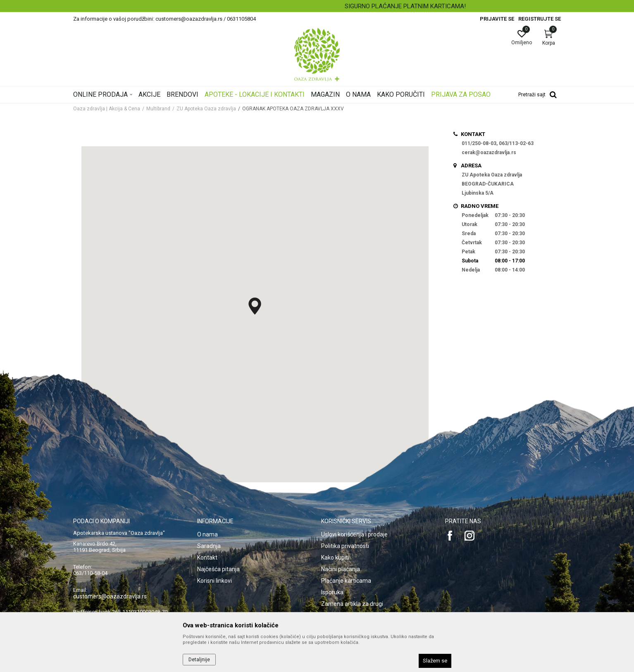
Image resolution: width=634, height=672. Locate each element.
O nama (207, 534)
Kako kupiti (335, 557)
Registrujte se (539, 19)
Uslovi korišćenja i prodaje (354, 534)
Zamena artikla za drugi (352, 604)
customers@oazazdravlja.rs (110, 596)
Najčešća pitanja (218, 569)
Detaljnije (199, 659)
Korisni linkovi (214, 580)
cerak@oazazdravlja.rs (489, 152)
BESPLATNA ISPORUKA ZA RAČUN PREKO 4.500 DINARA (316, 6)
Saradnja (209, 546)
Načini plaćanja (340, 569)
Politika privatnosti (345, 546)
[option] (317, 6)
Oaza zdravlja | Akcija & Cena (106, 109)
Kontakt (207, 557)
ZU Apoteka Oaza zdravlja (206, 109)
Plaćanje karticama (346, 580)
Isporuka (332, 592)
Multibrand (158, 109)
